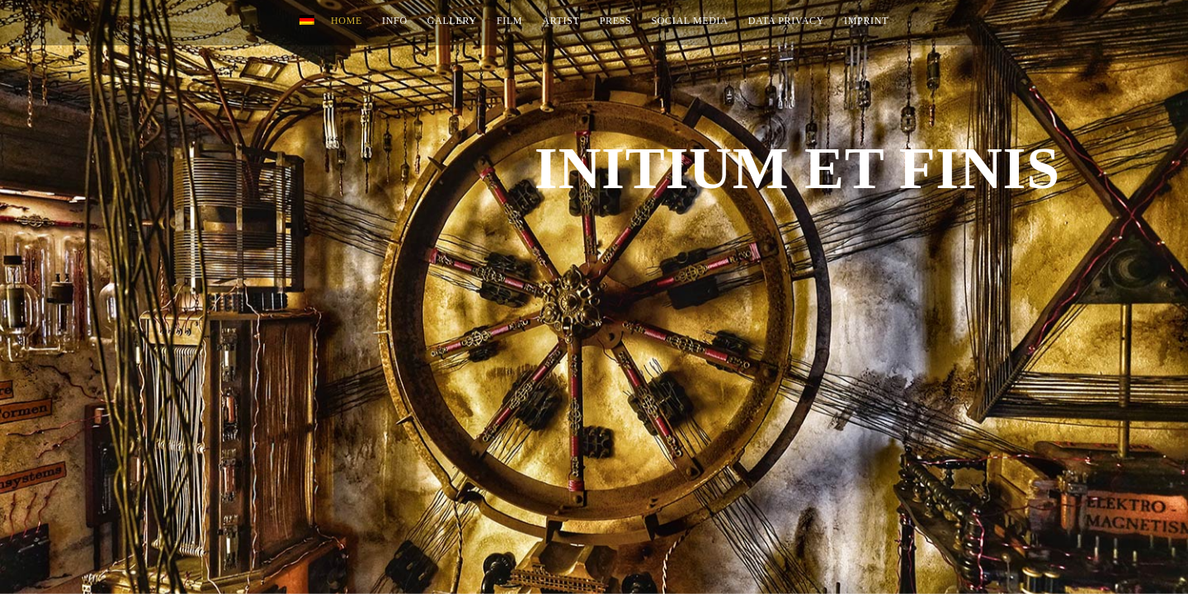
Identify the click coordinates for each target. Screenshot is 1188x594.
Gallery (452, 20)
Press (616, 20)
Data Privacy (786, 20)
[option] (594, 297)
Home (346, 20)
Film (509, 20)
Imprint (866, 20)
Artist (560, 20)
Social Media (689, 20)
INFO (395, 20)
